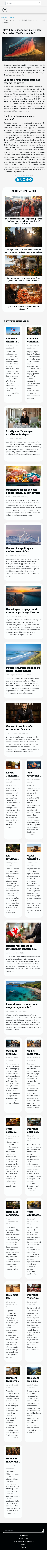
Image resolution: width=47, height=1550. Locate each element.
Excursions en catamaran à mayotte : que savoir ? (21, 1006)
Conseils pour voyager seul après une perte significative (22, 610)
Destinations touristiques (24, 1541)
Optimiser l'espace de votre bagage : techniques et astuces (23, 491)
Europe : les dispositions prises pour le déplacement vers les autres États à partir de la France (23, 221)
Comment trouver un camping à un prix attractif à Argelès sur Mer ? (23, 279)
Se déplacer (23, 1538)
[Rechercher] (23, 3)
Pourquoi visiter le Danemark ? (34, 1298)
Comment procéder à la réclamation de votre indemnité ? (19, 729)
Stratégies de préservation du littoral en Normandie (23, 669)
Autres (11, 18)
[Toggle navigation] (4, 10)
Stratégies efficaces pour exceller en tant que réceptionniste (20, 434)
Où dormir (23, 1535)
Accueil (4, 18)
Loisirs (23, 1544)
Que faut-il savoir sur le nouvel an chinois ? (24, 307)
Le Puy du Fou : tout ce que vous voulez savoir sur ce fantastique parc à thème (23, 250)
